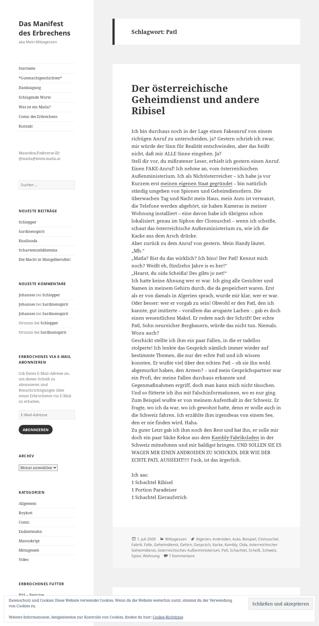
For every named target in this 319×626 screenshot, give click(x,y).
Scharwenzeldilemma (38, 250)
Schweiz (269, 550)
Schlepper (27, 222)
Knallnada (28, 240)
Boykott (25, 512)
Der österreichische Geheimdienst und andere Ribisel (195, 99)
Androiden (221, 539)
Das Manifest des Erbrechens (44, 28)
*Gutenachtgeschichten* (40, 78)
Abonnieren (36, 429)
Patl (224, 550)
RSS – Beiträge (31, 595)
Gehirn (186, 544)
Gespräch (202, 544)
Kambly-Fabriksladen (235, 437)
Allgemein (27, 503)
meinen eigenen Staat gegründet (196, 183)
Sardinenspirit (32, 231)
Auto (236, 539)
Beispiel (249, 539)
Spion (136, 555)
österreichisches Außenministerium (189, 550)
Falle (148, 544)
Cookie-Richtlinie (168, 617)
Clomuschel (268, 539)
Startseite (27, 68)
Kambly (231, 544)
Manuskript (29, 541)
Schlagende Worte (35, 97)
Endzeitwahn (30, 531)
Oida (243, 544)
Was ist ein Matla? (35, 107)
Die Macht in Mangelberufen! (45, 259)
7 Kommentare (182, 555)
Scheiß (254, 550)
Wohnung (151, 555)
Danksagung (30, 87)
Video (24, 559)
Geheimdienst (166, 544)
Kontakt (26, 126)
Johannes (27, 295)
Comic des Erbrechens (38, 116)
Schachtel (238, 550)
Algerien (203, 539)
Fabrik (136, 544)
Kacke (217, 544)
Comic (24, 522)
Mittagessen (29, 550)
